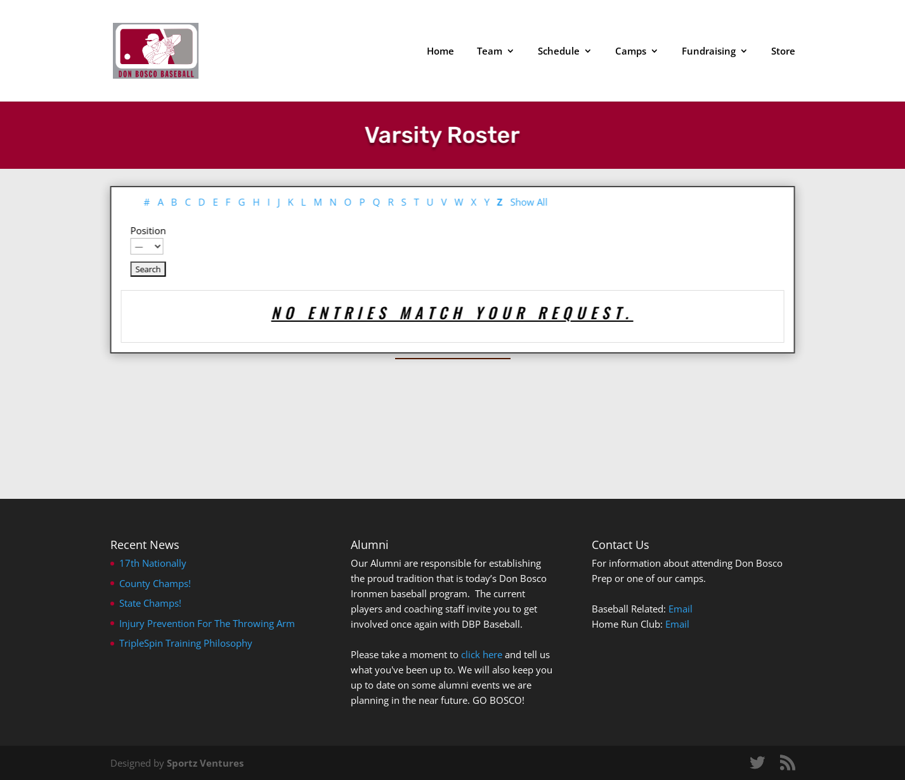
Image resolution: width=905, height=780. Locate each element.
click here (481, 654)
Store (783, 51)
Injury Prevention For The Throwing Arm (207, 623)
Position (132, 230)
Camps (630, 51)
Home (440, 51)
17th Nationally (152, 563)
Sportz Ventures (205, 763)
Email (680, 608)
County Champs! (155, 583)
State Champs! (150, 603)
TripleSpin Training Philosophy (185, 643)
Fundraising (709, 51)
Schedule (559, 51)
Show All (513, 201)
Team (489, 51)
